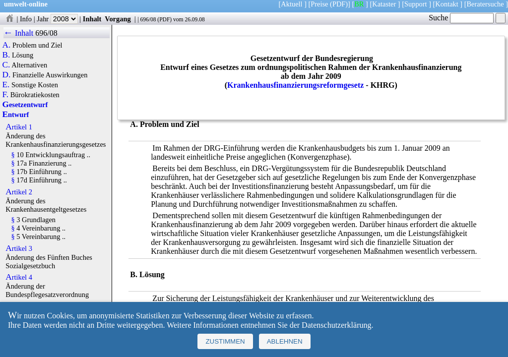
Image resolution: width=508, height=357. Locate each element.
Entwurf (15, 115)
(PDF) (339, 4)
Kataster (384, 4)
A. (6, 45)
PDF (164, 19)
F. (5, 95)
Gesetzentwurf (25, 105)
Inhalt (92, 19)
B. (6, 55)
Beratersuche (485, 4)
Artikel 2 (18, 192)
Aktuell (291, 4)
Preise (319, 4)
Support (415, 4)
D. (6, 75)
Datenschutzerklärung (336, 325)
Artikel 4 (18, 277)
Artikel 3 (18, 248)
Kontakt (446, 4)
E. (6, 85)
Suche (461, 17)
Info (26, 19)
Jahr (57, 19)
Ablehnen (285, 341)
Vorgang (117, 19)
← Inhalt (18, 33)
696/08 (148, 19)
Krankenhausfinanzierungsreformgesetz (295, 85)
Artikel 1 (18, 127)
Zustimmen (225, 341)
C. (6, 65)
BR (359, 4)
